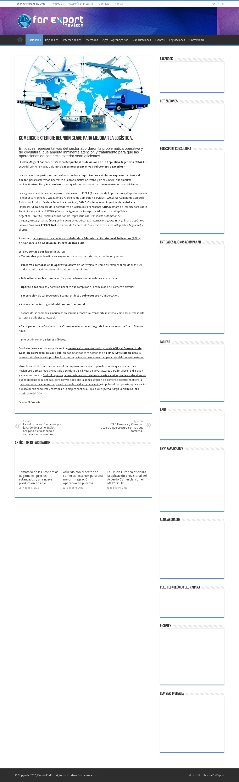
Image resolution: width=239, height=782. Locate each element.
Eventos (160, 39)
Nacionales (34, 39)
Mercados (92, 39)
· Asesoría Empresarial (80, 3)
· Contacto (104, 3)
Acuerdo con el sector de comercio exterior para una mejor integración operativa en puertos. (83, 477)
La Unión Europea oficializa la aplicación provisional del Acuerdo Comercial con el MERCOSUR (127, 477)
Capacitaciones (142, 39)
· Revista (118, 3)
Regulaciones (177, 39)
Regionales (51, 39)
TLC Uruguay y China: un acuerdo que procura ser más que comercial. (122, 426)
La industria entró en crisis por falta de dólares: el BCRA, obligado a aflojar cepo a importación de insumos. (44, 428)
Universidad (196, 39)
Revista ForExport (214, 775)
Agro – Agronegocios (115, 39)
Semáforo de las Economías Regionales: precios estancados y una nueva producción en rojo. (38, 477)
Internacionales (72, 39)
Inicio (20, 39)
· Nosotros (57, 3)
